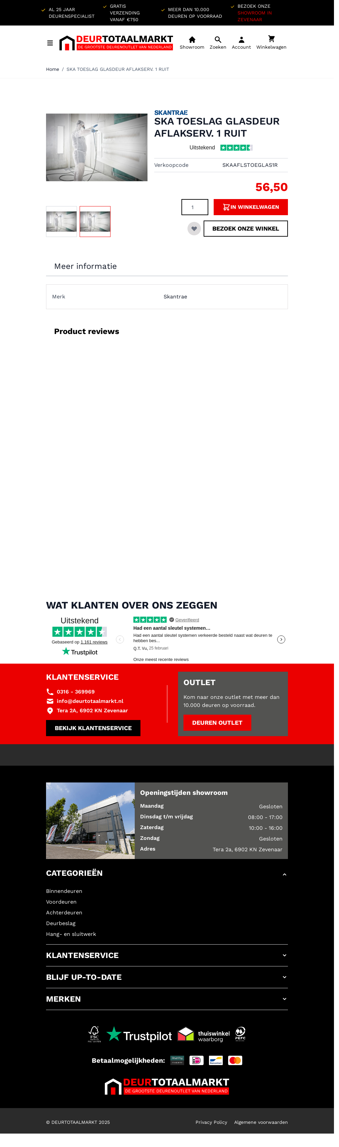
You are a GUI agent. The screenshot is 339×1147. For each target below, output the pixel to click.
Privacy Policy (211, 1122)
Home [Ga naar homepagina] (52, 69)
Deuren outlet (217, 722)
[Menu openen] (50, 43)
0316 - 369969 (76, 691)
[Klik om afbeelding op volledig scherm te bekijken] (96, 147)
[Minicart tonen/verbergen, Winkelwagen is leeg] (271, 43)
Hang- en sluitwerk (71, 934)
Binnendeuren (64, 891)
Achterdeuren (64, 912)
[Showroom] (192, 43)
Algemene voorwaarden (261, 1122)
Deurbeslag (61, 923)
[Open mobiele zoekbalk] (218, 43)
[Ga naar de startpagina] (116, 43)
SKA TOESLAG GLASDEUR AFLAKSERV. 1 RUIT (118, 69)
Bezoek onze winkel (245, 228)
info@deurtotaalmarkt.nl (90, 701)
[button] (167, 874)
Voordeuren (61, 902)
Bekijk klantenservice (93, 727)
